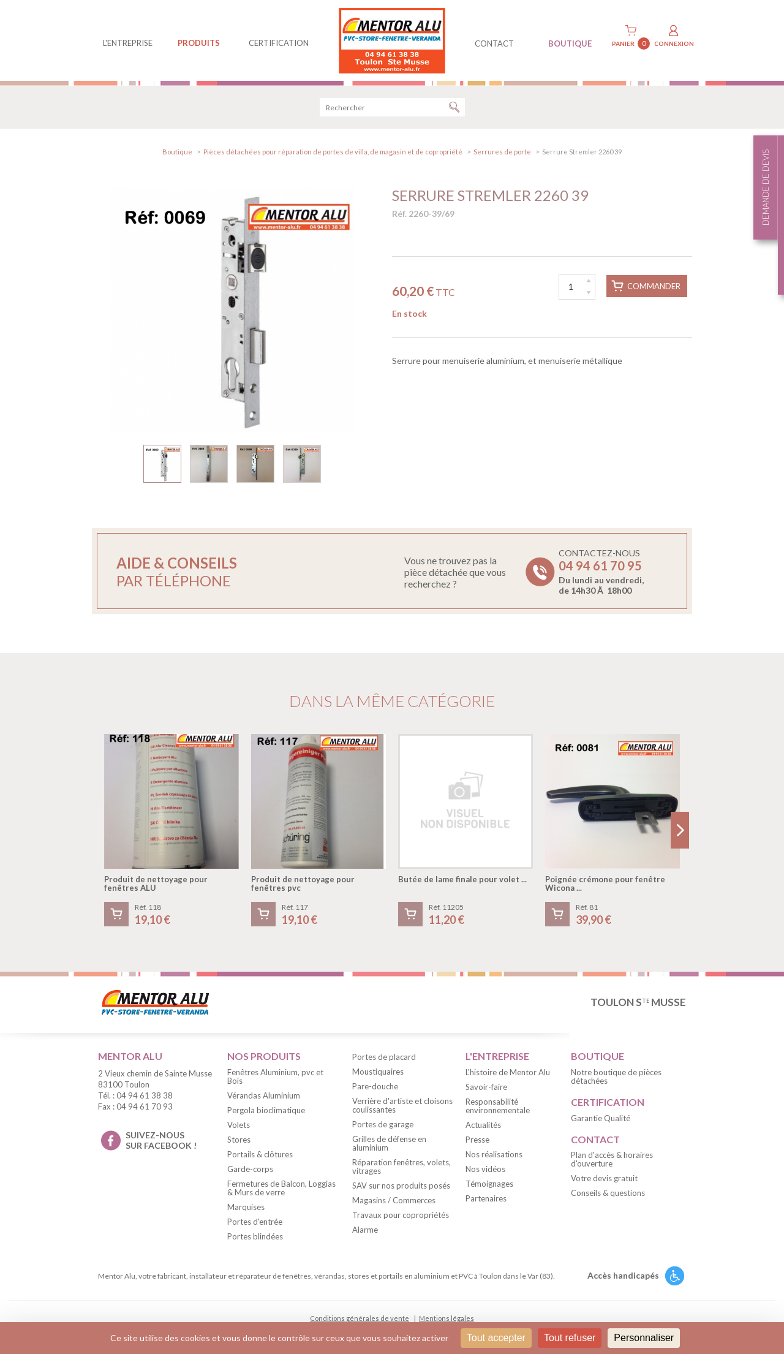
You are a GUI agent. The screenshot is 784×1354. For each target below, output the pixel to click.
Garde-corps (250, 1169)
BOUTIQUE (570, 43)
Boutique (177, 152)
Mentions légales (446, 1318)
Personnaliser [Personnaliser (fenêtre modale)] (644, 1338)
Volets (238, 1125)
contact (494, 43)
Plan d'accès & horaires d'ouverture (612, 1159)
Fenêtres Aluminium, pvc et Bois (275, 1076)
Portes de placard (384, 1057)
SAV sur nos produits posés (401, 1185)
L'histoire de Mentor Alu (508, 1072)
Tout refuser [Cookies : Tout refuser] (569, 1338)
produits (199, 43)
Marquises (246, 1207)
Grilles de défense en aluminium (389, 1143)
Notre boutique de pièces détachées (616, 1076)
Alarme (365, 1230)
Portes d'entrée (254, 1222)
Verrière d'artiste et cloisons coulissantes (402, 1105)
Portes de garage (382, 1124)
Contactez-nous (601, 572)
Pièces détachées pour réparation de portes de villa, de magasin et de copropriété (332, 152)
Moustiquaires (378, 1071)
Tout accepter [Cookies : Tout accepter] (496, 1338)
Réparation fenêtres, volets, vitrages (401, 1166)
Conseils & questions (608, 1193)
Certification (279, 43)
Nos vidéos (485, 1169)
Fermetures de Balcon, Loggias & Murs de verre (281, 1188)
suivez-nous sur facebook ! (161, 1140)
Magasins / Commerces (393, 1200)
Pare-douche (375, 1086)
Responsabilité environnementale (498, 1106)
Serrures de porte (502, 152)
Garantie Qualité (600, 1118)
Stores (239, 1139)
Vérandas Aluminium (263, 1095)
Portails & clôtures (260, 1154)
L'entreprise (128, 43)
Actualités (483, 1125)
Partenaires (486, 1198)
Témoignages (489, 1184)
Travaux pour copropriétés (400, 1215)
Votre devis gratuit (604, 1178)
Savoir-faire (486, 1087)
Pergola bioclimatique (266, 1110)
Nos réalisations (494, 1154)
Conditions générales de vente (359, 1318)
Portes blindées (255, 1236)
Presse (477, 1139)
